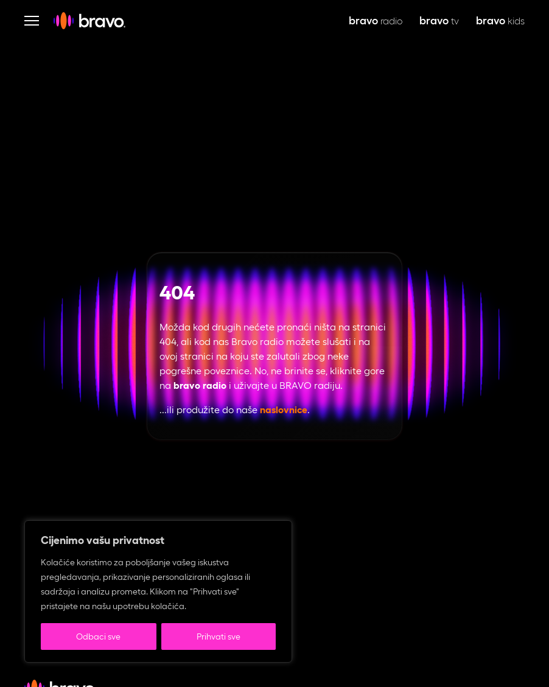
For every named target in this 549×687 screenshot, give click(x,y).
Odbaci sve (98, 636)
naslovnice (283, 410)
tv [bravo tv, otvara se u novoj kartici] (439, 21)
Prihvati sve (218, 636)
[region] (158, 591)
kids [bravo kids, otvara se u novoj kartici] (500, 21)
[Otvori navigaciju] (31, 21)
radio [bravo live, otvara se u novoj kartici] (375, 21)
